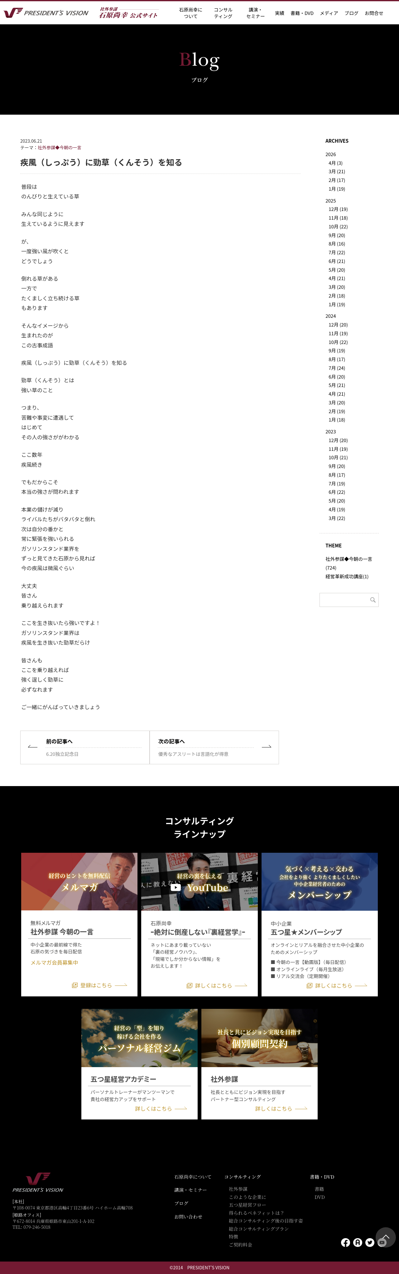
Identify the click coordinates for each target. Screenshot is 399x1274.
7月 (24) (337, 368)
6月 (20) (337, 376)
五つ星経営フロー (247, 1204)
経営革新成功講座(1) (346, 576)
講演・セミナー (190, 1189)
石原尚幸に (190, 12)
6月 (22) (337, 492)
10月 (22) (338, 226)
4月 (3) (336, 163)
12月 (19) (338, 209)
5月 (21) (337, 385)
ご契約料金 (240, 1244)
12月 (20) (338, 324)
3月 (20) (337, 287)
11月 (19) (338, 333)
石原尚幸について (193, 1176)
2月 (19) (337, 411)
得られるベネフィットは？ (257, 1213)
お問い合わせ (188, 1216)
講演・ (255, 12)
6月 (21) (337, 261)
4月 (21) (337, 278)
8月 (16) (337, 243)
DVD (320, 1197)
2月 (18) (337, 295)
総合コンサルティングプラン (259, 1228)
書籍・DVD (302, 13)
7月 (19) (337, 483)
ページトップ (386, 1237)
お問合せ (374, 13)
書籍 (319, 1189)
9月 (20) (337, 235)
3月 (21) (337, 171)
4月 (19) (337, 509)
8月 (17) (337, 359)
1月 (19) (337, 188)
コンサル (223, 12)
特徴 (233, 1236)
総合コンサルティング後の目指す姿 (266, 1220)
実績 (279, 13)
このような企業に (247, 1197)
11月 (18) (338, 217)
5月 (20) (337, 269)
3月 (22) (337, 518)
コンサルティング (242, 1176)
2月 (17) (337, 180)
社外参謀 (238, 1189)
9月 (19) (337, 350)
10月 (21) (338, 457)
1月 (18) (337, 419)
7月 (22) (337, 252)
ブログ (351, 13)
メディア (329, 13)
